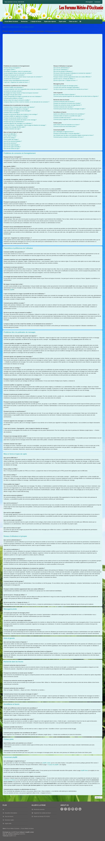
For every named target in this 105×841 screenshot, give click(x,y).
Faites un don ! (73, 21)
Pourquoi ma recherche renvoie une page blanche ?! (68, 105)
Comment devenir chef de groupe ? (63, 75)
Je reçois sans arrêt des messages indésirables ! (67, 87)
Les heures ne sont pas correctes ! (13, 91)
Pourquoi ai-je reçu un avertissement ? (14, 121)
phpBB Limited (46, 763)
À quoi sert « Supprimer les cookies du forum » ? (17, 82)
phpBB (11, 289)
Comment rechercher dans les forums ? (64, 101)
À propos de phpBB (53, 764)
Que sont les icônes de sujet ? (12, 148)
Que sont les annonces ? (10, 143)
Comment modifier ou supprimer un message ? (16, 109)
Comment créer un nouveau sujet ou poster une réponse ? (19, 107)
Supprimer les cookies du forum (42, 813)
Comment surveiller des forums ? (62, 117)
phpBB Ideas (84, 770)
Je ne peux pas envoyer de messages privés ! (66, 85)
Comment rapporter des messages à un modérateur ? (18, 123)
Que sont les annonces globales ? (13, 141)
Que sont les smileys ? (10, 137)
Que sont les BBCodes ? (10, 134)
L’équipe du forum (36, 21)
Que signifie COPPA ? (9, 69)
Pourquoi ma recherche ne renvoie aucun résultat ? (67, 103)
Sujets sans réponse (50, 21)
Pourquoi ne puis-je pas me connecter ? (14, 75)
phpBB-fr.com (12, 835)
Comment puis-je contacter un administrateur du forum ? (69, 137)
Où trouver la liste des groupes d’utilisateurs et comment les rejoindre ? (73, 73)
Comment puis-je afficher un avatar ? (13, 98)
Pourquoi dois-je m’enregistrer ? (12, 68)
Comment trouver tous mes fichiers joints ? (65, 126)
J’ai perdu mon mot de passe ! (12, 78)
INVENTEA (22, 834)
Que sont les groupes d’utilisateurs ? (63, 71)
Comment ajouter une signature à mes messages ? (17, 110)
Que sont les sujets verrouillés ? (12, 146)
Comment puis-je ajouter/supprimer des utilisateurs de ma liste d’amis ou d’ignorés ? (76, 96)
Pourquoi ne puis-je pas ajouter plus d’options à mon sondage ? (21, 114)
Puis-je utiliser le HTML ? (10, 136)
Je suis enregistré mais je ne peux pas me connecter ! (18, 73)
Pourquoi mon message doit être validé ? (15, 127)
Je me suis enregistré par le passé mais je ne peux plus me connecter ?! (23, 77)
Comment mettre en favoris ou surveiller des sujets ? (68, 116)
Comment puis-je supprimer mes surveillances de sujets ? (69, 119)
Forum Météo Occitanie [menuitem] (11, 21)
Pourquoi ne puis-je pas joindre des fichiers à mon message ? (20, 120)
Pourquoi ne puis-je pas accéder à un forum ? (16, 118)
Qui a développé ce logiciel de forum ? (64, 131)
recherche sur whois (9, 780)
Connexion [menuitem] (97, 2)
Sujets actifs (62, 21)
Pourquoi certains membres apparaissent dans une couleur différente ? (72, 77)
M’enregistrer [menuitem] (89, 2)
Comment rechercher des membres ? (64, 107)
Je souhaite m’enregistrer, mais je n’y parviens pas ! (17, 71)
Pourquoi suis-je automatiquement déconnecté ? (17, 80)
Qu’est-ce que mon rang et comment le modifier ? (17, 100)
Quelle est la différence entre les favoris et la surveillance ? (69, 114)
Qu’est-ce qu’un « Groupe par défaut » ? (64, 78)
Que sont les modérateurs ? (61, 69)
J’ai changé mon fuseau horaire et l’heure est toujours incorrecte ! (21, 93)
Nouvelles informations (11, 813)
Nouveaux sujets (9, 820)
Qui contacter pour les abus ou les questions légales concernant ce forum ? (74, 135)
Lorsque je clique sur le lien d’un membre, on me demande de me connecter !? (26, 102)
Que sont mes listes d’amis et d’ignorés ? (65, 94)
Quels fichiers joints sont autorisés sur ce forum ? (67, 124)
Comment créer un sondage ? (12, 112)
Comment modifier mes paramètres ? (14, 87)
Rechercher (24, 21)
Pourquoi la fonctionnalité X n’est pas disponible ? (67, 133)
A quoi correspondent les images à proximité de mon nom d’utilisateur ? (23, 96)
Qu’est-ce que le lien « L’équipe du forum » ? (65, 80)
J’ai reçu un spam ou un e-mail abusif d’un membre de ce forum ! (71, 89)
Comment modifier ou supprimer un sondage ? (16, 116)
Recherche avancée (39, 809)
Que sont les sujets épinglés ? (12, 145)
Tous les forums (9, 816)
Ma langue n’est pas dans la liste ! (13, 94)
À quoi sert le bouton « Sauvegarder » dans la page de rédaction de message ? (25, 125)
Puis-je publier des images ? (11, 139)
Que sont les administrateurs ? (62, 68)
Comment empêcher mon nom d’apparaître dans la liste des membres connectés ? (26, 89)
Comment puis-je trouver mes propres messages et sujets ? (69, 108)
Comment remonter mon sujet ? (12, 129)
